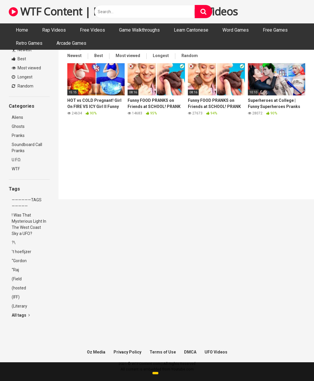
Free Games (275, 30)
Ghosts (18, 126)
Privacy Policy (127, 352)
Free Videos (92, 30)
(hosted (19, 288)
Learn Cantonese (191, 30)
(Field (17, 279)
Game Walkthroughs (139, 30)
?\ (14, 242)
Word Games (235, 30)
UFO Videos (216, 352)
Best (19, 58)
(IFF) (16, 297)
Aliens (17, 117)
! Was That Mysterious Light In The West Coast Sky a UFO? (29, 224)
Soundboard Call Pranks (27, 147)
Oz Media (96, 352)
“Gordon (19, 260)
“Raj (15, 269)
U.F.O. (16, 159)
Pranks (18, 135)
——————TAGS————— (27, 203)
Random (22, 86)
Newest (22, 49)
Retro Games (29, 43)
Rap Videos (54, 30)
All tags (21, 315)
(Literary (19, 306)
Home (22, 30)
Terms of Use (163, 352)
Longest (22, 77)
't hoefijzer (21, 251)
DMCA (190, 352)
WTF (16, 169)
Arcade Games (71, 43)
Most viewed (26, 68)
